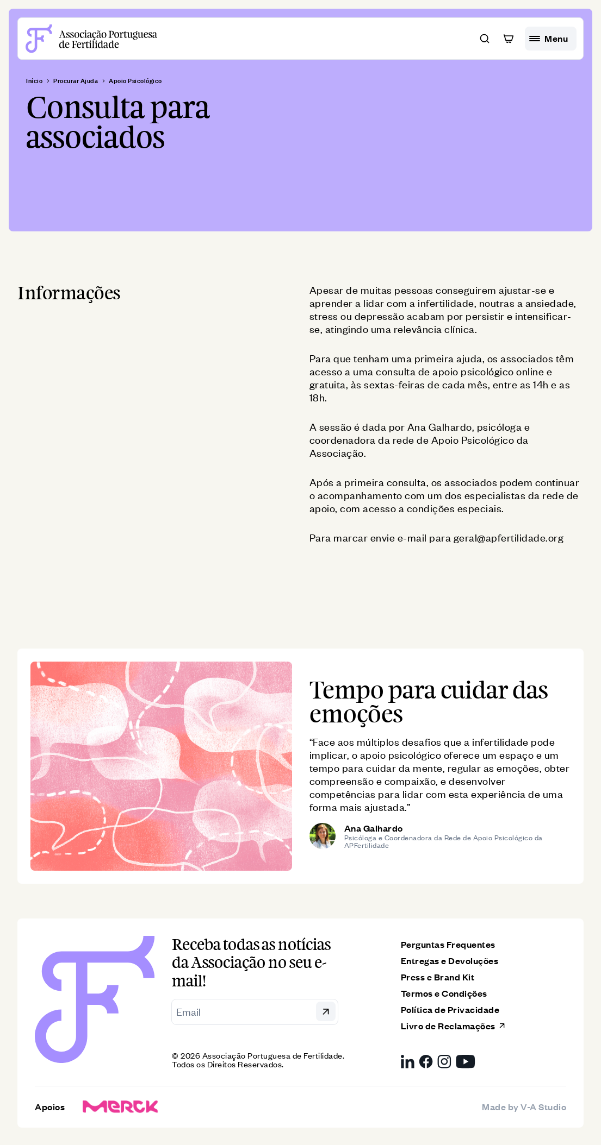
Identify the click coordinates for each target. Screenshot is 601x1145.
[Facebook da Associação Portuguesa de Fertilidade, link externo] (426, 1061)
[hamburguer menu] (551, 39)
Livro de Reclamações (453, 1025)
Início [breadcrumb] (34, 81)
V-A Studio (543, 1106)
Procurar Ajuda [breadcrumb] (75, 81)
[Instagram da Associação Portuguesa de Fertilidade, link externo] (444, 1061)
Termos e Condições (444, 993)
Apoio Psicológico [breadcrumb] (135, 81)
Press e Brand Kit (438, 977)
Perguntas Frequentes (448, 944)
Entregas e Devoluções (450, 960)
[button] (485, 39)
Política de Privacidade (450, 1009)
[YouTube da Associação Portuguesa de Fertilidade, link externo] (465, 1061)
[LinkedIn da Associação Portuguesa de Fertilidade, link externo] (407, 1061)
